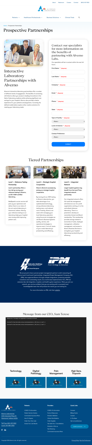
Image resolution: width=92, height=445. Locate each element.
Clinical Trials (69, 17)
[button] (79, 17)
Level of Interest (61, 126)
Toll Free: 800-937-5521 (8, 423)
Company (58, 85)
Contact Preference (58, 133)
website (57, 290)
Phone (58, 101)
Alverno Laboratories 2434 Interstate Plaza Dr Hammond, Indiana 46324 (9, 416)
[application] (46, 340)
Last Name (59, 76)
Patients (16, 17)
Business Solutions (54, 17)
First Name (59, 68)
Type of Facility (60, 118)
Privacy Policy (75, 440)
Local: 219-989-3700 (7, 425)
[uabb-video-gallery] (15, 382)
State (57, 109)
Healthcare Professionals (33, 17)
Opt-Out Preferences (85, 440)
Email (57, 93)
